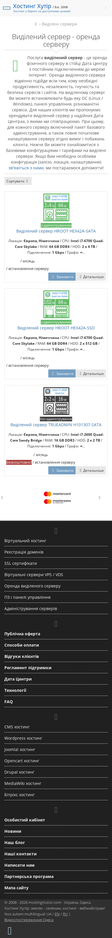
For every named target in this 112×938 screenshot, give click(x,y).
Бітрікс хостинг (19, 794)
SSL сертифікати (20, 563)
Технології (15, 690)
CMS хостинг (17, 727)
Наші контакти (20, 854)
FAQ (8, 701)
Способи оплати (21, 645)
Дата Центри (18, 679)
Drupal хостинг (19, 772)
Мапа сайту (16, 887)
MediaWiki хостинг (22, 783)
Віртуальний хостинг (25, 540)
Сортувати (18, 181)
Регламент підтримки (27, 667)
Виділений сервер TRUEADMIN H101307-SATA (56, 424)
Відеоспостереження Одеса (29, 919)
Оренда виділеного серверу (32, 586)
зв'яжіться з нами (26, 167)
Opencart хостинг (21, 760)
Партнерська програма (29, 876)
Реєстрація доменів (23, 552)
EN (57, 914)
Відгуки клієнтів (21, 656)
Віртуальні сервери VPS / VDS (33, 574)
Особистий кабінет (24, 820)
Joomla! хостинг (19, 749)
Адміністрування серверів (30, 608)
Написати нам (19, 865)
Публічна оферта (22, 633)
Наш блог (14, 842)
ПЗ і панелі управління (27, 597)
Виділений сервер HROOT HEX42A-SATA (56, 231)
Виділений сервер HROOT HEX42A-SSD (56, 328)
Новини (12, 831)
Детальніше (91, 276)
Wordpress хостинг (23, 738)
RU (65, 914)
